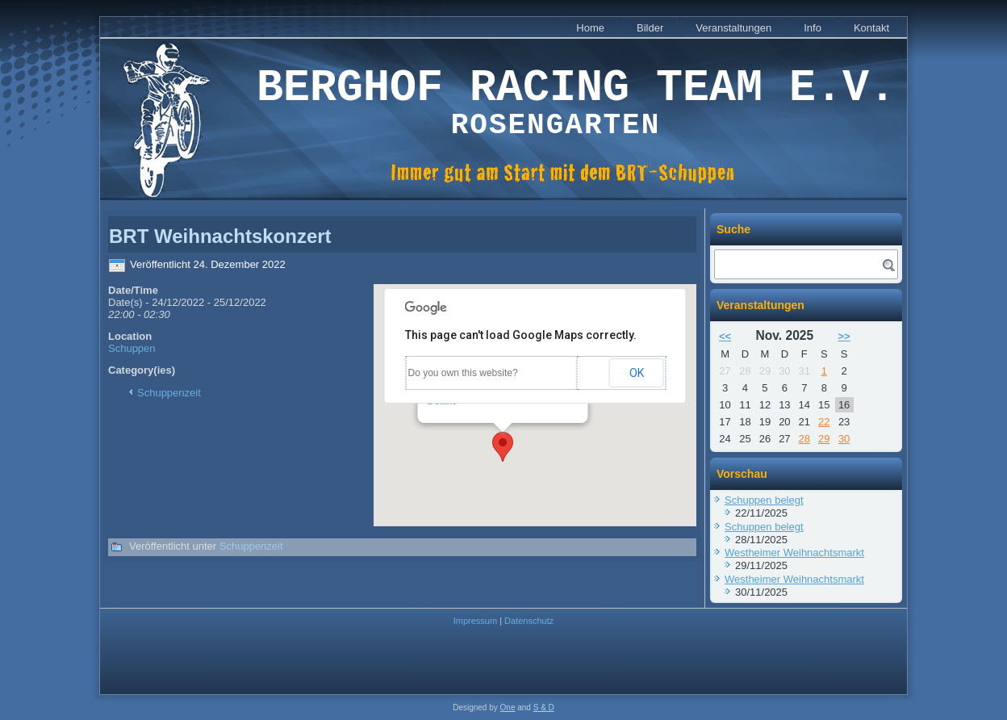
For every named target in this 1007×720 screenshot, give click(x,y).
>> (844, 336)
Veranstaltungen (733, 28)
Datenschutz (529, 621)
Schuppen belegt (764, 500)
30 (844, 439)
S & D (543, 707)
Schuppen (132, 348)
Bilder (650, 28)
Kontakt (871, 28)
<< (725, 336)
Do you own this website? (463, 373)
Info (812, 28)
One (508, 707)
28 (804, 439)
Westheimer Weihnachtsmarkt (794, 552)
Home (590, 28)
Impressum (475, 621)
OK (636, 372)
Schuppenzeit (169, 393)
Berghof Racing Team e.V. (576, 88)
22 (823, 422)
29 (823, 439)
